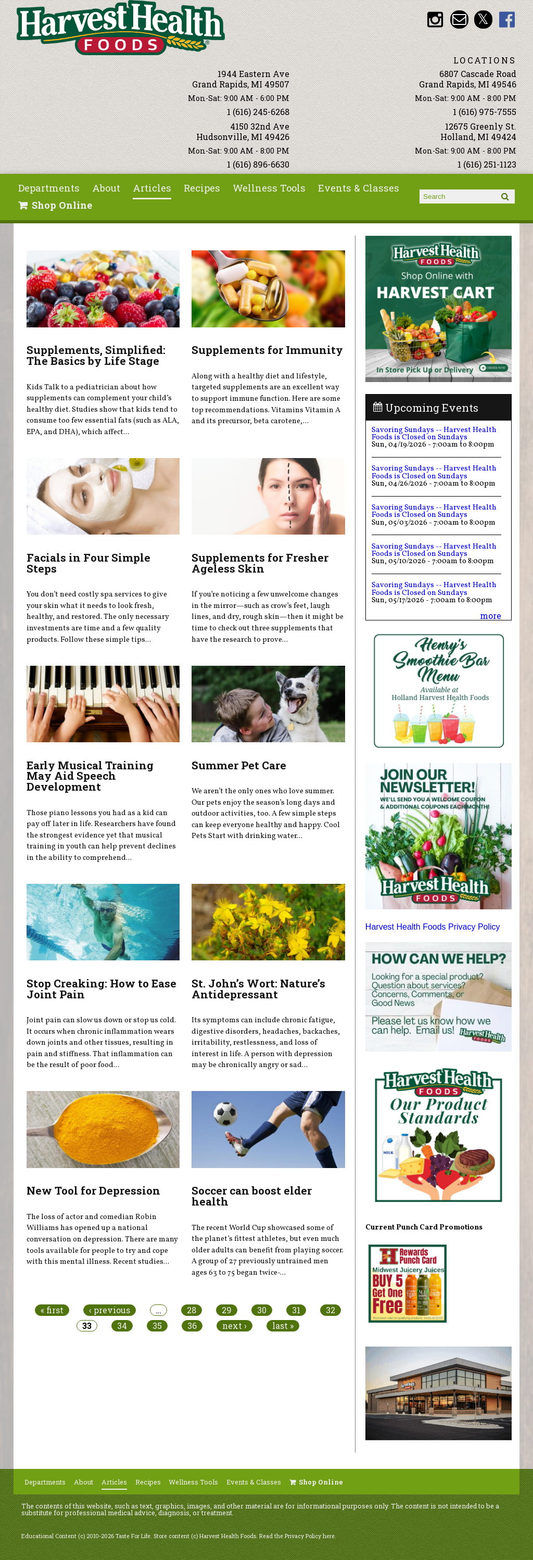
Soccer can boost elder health (252, 1196)
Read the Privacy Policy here (297, 1536)
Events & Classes (358, 188)
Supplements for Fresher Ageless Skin (260, 563)
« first (52, 1310)
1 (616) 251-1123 (487, 164)
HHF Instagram (435, 19)
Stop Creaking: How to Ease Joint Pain (101, 988)
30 (261, 1310)
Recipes (202, 188)
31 (296, 1310)
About (106, 188)
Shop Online (62, 205)
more (490, 615)
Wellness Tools (269, 188)
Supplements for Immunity (267, 350)
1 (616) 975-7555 (484, 111)
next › (234, 1326)
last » (283, 1326)
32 (330, 1310)
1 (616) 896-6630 (258, 164)
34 (122, 1326)
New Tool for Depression (93, 1190)
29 (227, 1310)
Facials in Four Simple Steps (88, 563)
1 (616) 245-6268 (258, 111)
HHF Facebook (507, 19)
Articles (152, 188)
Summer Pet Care (239, 765)
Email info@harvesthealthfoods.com (459, 19)
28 (191, 1310)
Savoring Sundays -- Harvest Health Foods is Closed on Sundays (434, 433)
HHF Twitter (483, 19)
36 (192, 1326)
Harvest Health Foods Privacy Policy (432, 926)
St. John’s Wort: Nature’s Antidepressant (258, 988)
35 (157, 1326)
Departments (49, 188)
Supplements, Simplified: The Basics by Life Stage (96, 355)
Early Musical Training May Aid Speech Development (90, 776)
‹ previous (109, 1310)
